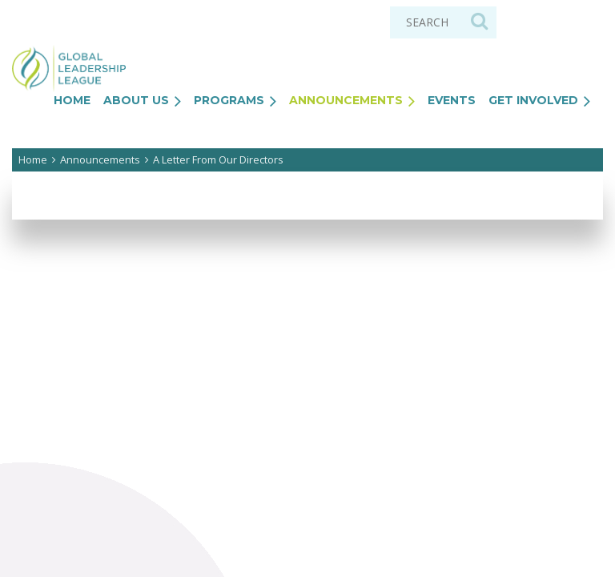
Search (478, 20)
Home (32, 159)
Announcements (100, 159)
